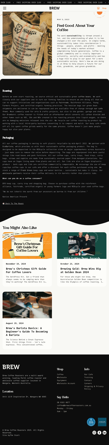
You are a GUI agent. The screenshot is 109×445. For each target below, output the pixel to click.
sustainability (74, 36)
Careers (88, 383)
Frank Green (26, 170)
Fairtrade (64, 102)
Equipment (62, 380)
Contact (88, 380)
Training (88, 377)
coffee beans (84, 97)
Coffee (60, 374)
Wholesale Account (66, 383)
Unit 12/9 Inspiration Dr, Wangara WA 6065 (24, 397)
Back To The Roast (13, 203)
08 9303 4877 (63, 402)
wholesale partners (12, 173)
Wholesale (62, 377)
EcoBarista (8, 146)
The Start (15, 435)
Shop (101, 8)
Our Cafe (88, 374)
